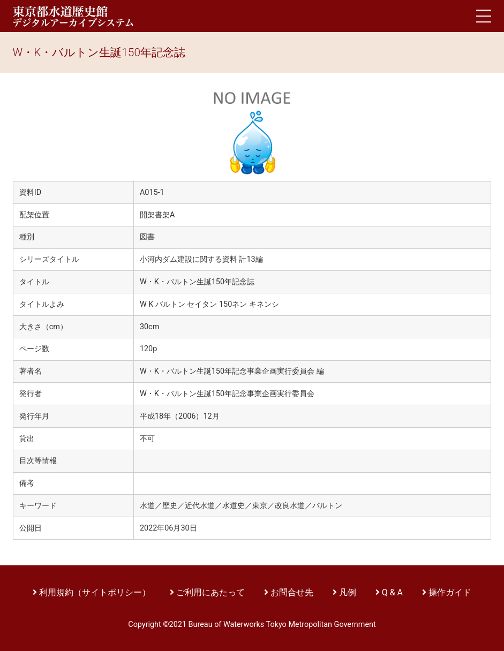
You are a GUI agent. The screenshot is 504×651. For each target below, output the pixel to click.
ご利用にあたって (211, 592)
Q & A (392, 592)
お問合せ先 (291, 592)
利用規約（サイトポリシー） (95, 592)
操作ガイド (449, 592)
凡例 (347, 592)
